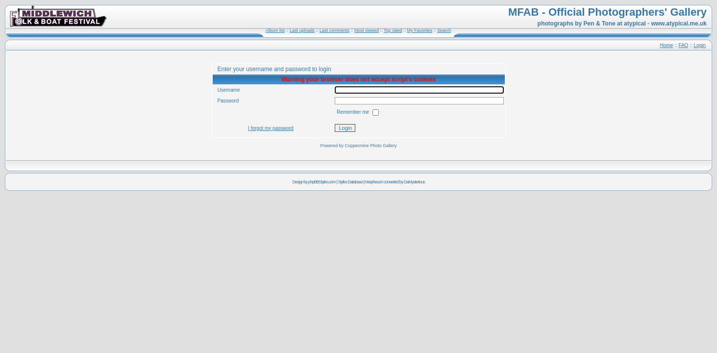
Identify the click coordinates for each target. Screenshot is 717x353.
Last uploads (302, 30)
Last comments (334, 30)
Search (444, 30)
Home (666, 45)
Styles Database (350, 181)
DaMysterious (414, 181)
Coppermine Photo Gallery (370, 145)
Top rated (393, 30)
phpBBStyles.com (322, 181)
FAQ (683, 45)
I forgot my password (271, 128)
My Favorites (419, 30)
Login (700, 45)
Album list (275, 30)
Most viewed (366, 30)
